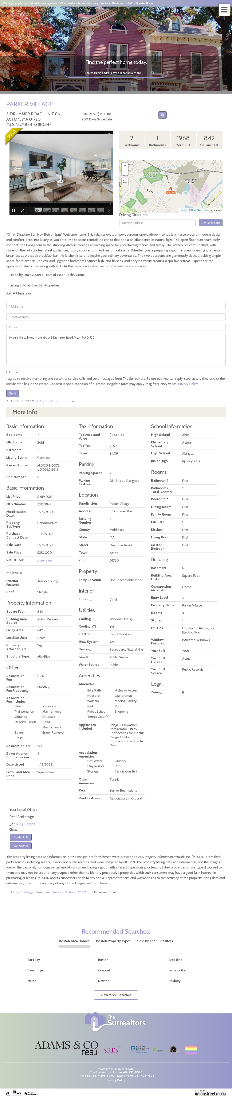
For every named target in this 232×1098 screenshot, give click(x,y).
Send (12, 393)
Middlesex (53, 892)
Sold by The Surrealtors (155, 941)
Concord (104, 970)
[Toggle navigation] (224, 10)
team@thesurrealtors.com (116, 1068)
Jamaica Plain (178, 970)
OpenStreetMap (199, 210)
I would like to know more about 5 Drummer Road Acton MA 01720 (116, 350)
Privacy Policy (188, 384)
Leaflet (183, 210)
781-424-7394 (144, 1075)
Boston (103, 960)
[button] (153, 72)
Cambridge (35, 970)
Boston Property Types (113, 941)
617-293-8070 (24, 824)
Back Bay (33, 960)
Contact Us (20, 837)
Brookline (175, 960)
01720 (82, 892)
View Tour (44, 561)
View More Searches (116, 995)
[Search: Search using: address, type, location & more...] (106, 72)
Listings (27, 892)
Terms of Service (65, 401)
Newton (103, 981)
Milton (31, 981)
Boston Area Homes (74, 941)
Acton (69, 892)
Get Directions (210, 223)
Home (13, 892)
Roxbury (175, 981)
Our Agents (21, 846)
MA (39, 892)
